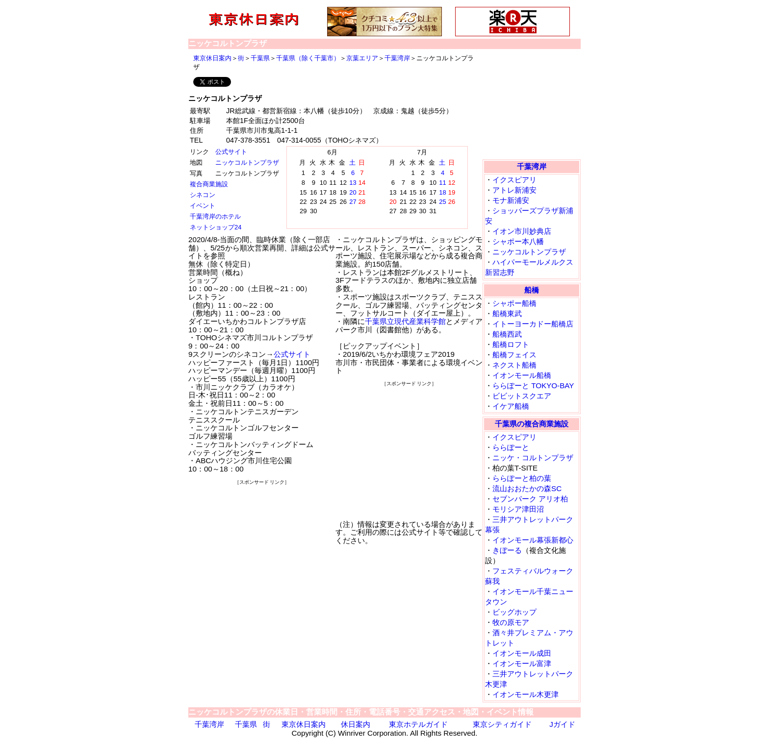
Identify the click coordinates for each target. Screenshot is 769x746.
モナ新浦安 (510, 200)
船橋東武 (507, 313)
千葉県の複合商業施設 (531, 424)
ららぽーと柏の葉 (521, 478)
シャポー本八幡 (518, 241)
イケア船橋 (510, 406)
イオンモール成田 (521, 653)
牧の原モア (510, 622)
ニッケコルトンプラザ (247, 162)
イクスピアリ (514, 179)
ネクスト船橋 (514, 365)
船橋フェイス (514, 354)
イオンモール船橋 (521, 375)
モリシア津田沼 (518, 509)
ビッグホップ (514, 612)
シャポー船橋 (514, 303)
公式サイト (231, 151)
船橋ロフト (510, 344)
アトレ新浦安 (514, 190)
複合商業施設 (209, 184)
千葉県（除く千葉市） (308, 58)
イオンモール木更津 (525, 694)
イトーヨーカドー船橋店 (532, 324)
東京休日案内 (212, 58)
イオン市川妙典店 (521, 231)
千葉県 (260, 58)
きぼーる (507, 550)
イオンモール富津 (521, 663)
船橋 (531, 290)
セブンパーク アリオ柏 (530, 499)
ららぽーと (510, 447)
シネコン (202, 195)
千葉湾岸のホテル (215, 216)
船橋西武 (507, 334)
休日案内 (355, 724)
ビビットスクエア (521, 396)
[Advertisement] (261, 547)
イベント (202, 205)
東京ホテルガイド (418, 724)
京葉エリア (362, 58)
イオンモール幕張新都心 (532, 540)
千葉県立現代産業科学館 (405, 321)
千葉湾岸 (397, 58)
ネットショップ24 (215, 227)
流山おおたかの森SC (527, 488)
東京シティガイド (502, 724)
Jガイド (562, 724)
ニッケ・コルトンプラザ (532, 457)
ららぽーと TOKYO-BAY (533, 385)
